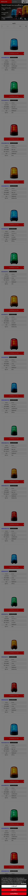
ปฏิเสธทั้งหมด (14, 889)
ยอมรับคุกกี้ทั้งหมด (14, 893)
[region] (14, 885)
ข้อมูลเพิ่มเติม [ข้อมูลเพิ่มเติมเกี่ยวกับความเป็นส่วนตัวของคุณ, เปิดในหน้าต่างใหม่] (23, 883)
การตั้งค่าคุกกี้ (14, 886)
